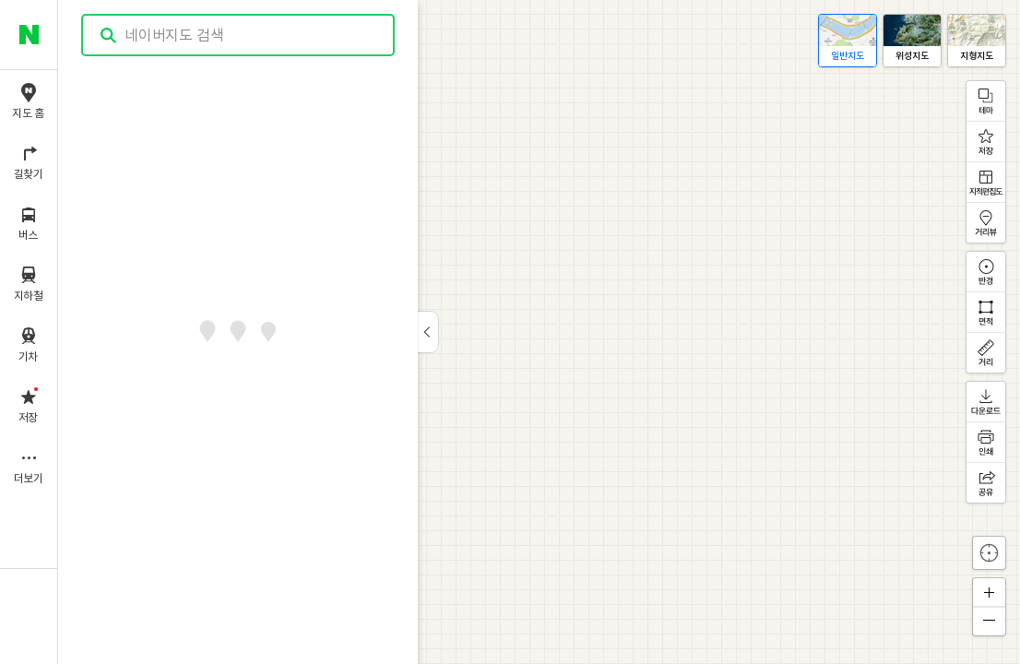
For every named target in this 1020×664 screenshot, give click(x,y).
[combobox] (239, 35)
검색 (109, 35)
